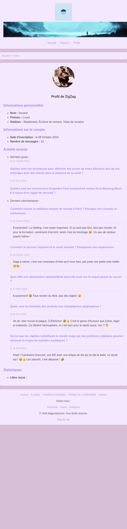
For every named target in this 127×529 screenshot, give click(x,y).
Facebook (52, 407)
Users (16, 55)
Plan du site (63, 419)
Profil (77, 42)
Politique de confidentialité (82, 394)
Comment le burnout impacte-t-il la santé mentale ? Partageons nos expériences (62, 247)
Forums (64, 42)
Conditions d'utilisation (54, 394)
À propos (35, 394)
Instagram (74, 407)
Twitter (63, 407)
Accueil (51, 42)
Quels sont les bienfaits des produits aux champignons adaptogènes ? (56, 306)
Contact (102, 394)
